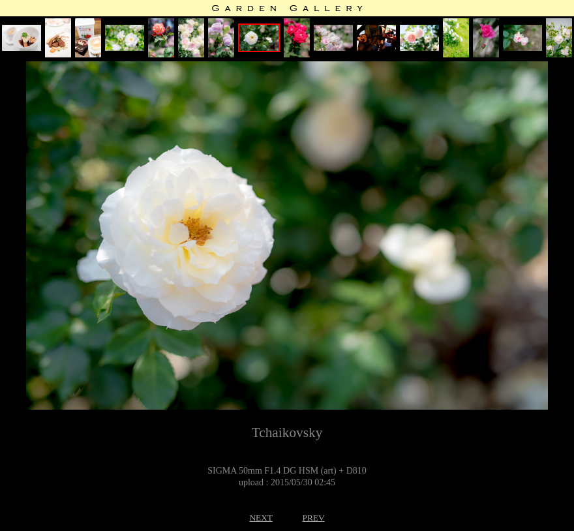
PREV (313, 518)
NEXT (261, 518)
